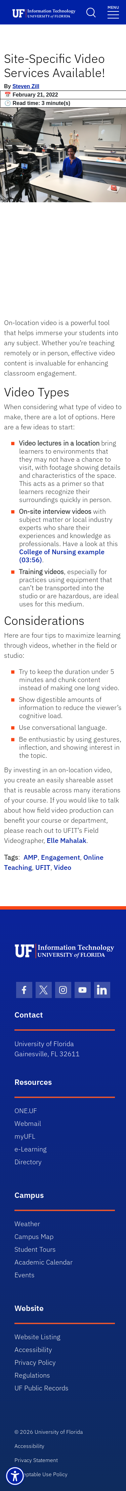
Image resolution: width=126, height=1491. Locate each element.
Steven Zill (25, 86)
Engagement (60, 857)
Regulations (32, 1375)
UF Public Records (41, 1387)
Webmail (27, 1123)
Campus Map (33, 1236)
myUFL (24, 1136)
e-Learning (30, 1148)
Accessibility (33, 1349)
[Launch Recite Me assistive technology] (15, 1476)
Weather (27, 1223)
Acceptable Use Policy (41, 1474)
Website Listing (37, 1336)
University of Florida (59, 1431)
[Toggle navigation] (113, 11)
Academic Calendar (43, 1262)
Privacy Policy (35, 1362)
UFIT (42, 867)
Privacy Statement (36, 1460)
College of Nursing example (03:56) (61, 555)
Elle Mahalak (66, 840)
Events (24, 1274)
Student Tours (35, 1249)
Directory (28, 1161)
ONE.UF (25, 1110)
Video (62, 867)
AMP (31, 857)
